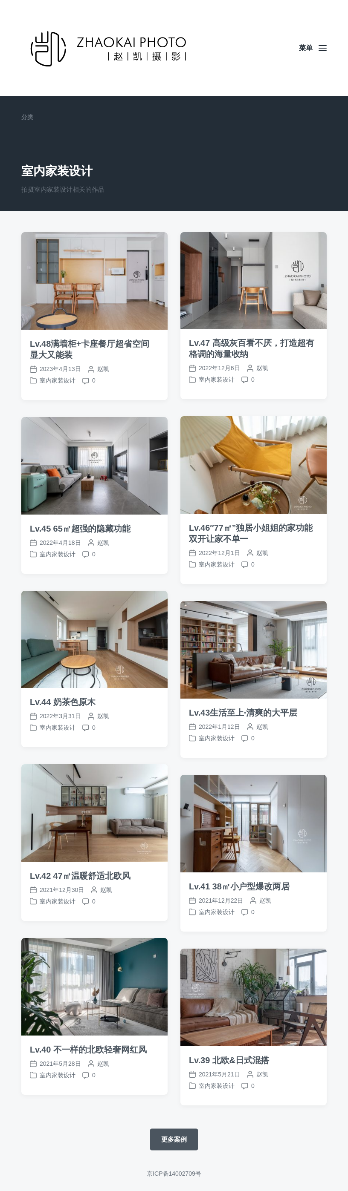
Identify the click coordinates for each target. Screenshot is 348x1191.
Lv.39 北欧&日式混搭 (229, 1085)
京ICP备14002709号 (174, 1173)
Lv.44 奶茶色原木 (63, 727)
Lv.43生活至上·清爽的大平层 (243, 738)
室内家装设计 (57, 380)
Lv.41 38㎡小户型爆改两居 (239, 912)
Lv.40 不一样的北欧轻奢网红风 (88, 1075)
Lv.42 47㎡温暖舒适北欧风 (80, 901)
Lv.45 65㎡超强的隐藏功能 (80, 554)
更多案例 (174, 1138)
